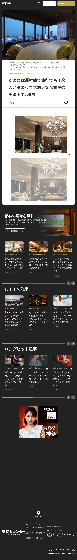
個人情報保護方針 (40, 528)
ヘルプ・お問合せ (30, 528)
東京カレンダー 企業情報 (30, 538)
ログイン (49, 4)
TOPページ (28, 524)
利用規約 (38, 524)
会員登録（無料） (66, 3)
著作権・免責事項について (40, 533)
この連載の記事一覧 (15, 231)
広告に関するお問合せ (30, 533)
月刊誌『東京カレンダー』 (55, 526)
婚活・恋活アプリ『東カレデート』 (57, 530)
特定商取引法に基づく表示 (40, 538)
